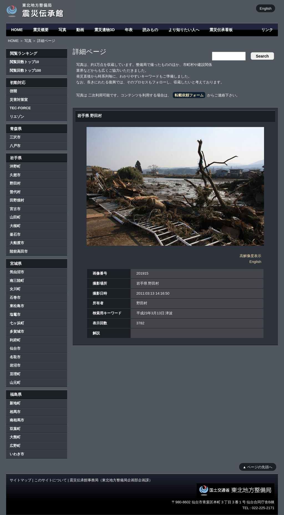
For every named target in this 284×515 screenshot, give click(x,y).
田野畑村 (17, 200)
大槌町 (15, 226)
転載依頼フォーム (189, 95)
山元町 (15, 382)
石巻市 (15, 297)
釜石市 (15, 234)
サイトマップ (20, 480)
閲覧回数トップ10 (24, 62)
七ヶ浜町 (17, 323)
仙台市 (15, 348)
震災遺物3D (104, 30)
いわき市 (17, 454)
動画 (80, 30)
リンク (267, 30)
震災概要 (41, 30)
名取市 (15, 357)
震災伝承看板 (221, 30)
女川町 (15, 289)
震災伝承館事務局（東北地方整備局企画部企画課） (111, 480)
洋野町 (15, 166)
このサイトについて (50, 480)
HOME (17, 30)
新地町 (15, 403)
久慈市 (15, 175)
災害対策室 (19, 100)
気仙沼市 (17, 272)
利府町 (15, 340)
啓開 (13, 91)
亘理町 (15, 374)
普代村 (15, 192)
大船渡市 (17, 243)
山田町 (15, 217)
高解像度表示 (250, 256)
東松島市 (17, 306)
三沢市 (15, 137)
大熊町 (15, 437)
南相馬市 (17, 420)
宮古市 (15, 209)
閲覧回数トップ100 (25, 70)
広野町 (15, 446)
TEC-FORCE (20, 108)
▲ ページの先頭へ (257, 467)
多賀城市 (17, 331)
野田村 (15, 183)
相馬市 (15, 412)
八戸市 (15, 146)
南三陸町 (17, 280)
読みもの (150, 30)
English (266, 8)
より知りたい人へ (183, 30)
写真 (62, 30)
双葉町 (15, 429)
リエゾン (17, 117)
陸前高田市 (19, 251)
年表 (129, 30)
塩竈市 (15, 314)
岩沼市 (15, 365)
